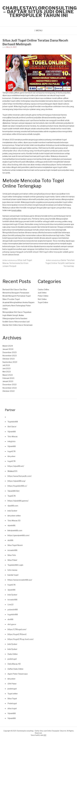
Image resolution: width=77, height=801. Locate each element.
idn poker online (14, 516)
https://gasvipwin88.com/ (18, 535)
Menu (39, 30)
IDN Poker (12, 684)
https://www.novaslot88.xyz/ (20, 580)
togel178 (11, 451)
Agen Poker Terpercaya (17, 674)
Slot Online (42, 299)
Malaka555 (12, 471)
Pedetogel (12, 703)
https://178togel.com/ (17, 629)
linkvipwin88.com (15, 530)
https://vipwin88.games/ (18, 501)
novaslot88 (12, 550)
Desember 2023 (9, 352)
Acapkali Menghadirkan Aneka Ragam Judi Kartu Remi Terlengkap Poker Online (18, 305)
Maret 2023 (7, 375)
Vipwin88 (12, 432)
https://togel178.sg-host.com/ (21, 639)
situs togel (12, 708)
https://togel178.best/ (17, 634)
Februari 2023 (8, 378)
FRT (45, 735)
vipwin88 (11, 525)
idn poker (11, 456)
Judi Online (42, 293)
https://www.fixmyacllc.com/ (20, 476)
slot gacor (12, 624)
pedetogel (12, 659)
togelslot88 (13, 614)
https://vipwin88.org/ (17, 481)
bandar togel (13, 575)
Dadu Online (13, 654)
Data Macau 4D (14, 664)
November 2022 (9, 388)
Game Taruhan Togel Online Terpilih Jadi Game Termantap (60, 263)
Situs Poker (12, 560)
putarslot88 (13, 610)
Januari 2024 (7, 349)
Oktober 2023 (8, 359)
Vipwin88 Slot (13, 491)
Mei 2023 (6, 372)
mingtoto (11, 441)
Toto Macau (12, 436)
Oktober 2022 (8, 391)
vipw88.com (13, 506)
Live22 (10, 604)
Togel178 (12, 496)
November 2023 (9, 355)
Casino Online (43, 289)
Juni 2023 (6, 368)
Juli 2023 (6, 365)
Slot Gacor (12, 426)
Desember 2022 (9, 384)
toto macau (12, 570)
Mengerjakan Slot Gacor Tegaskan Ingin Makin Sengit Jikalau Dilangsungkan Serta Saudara (16, 315)
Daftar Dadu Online (15, 669)
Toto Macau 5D (14, 520)
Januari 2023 (7, 381)
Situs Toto (12, 555)
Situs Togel (12, 698)
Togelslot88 (13, 422)
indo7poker (12, 511)
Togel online (13, 694)
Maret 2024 (7, 346)
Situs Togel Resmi (15, 545)
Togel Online (43, 302)
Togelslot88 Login (15, 565)
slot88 (10, 540)
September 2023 (9, 362)
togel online (16, 210)
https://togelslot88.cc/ (17, 486)
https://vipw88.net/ (16, 466)
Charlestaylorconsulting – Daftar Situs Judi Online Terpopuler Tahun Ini (39, 11)
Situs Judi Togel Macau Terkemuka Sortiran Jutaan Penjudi (17, 263)
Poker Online (43, 296)
